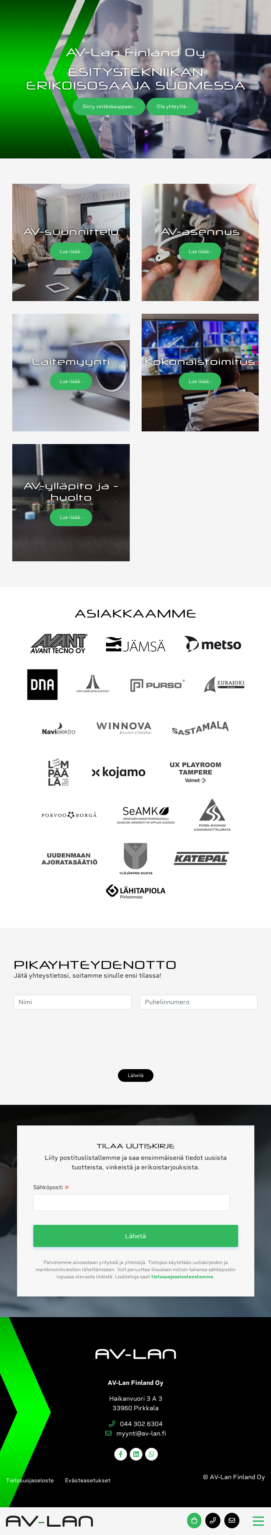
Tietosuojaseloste (30, 1480)
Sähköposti (51, 1188)
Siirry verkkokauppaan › (109, 106)
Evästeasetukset (87, 1480)
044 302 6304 (136, 1424)
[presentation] (73, 1039)
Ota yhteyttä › (172, 106)
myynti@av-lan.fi (135, 1433)
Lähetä (136, 1075)
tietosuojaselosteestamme (182, 1276)
